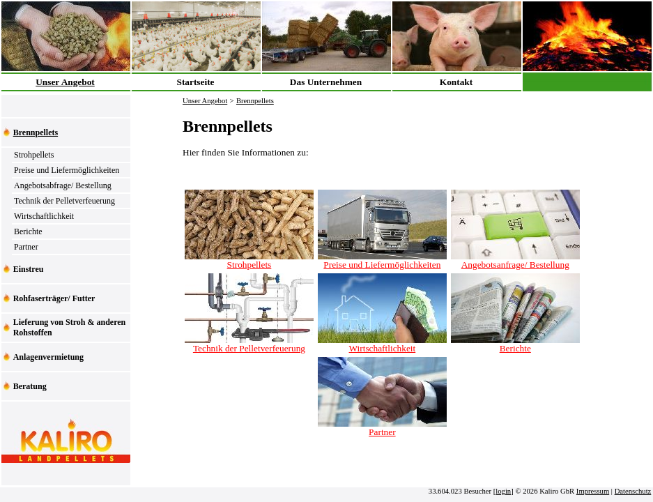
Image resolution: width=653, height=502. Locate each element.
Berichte (28, 231)
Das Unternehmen (326, 82)
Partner (26, 247)
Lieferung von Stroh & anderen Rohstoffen (69, 327)
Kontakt (456, 82)
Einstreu (28, 269)
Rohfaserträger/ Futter (54, 298)
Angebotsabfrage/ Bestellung (63, 185)
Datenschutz (633, 491)
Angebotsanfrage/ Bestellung (515, 260)
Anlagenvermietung (48, 357)
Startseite (195, 82)
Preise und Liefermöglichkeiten (66, 170)
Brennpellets (35, 132)
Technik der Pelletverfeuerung (64, 201)
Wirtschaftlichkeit (44, 216)
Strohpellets (34, 155)
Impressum (592, 491)
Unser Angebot (65, 82)
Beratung (30, 386)
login (503, 491)
